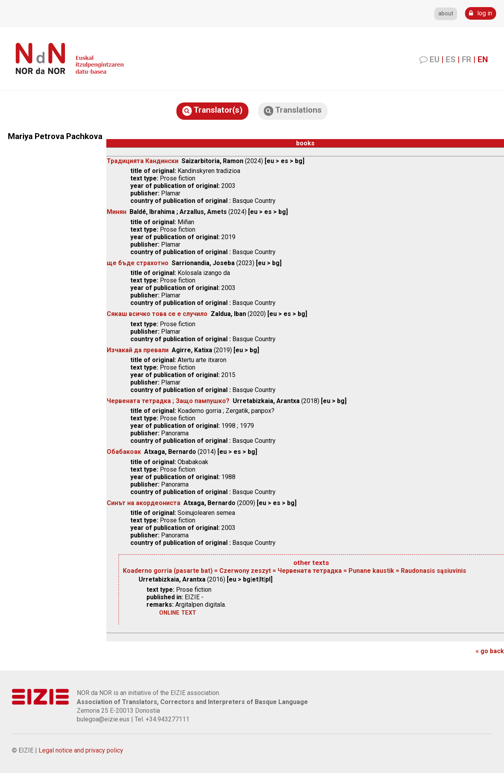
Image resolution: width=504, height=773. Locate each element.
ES (451, 59)
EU (434, 59)
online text (177, 612)
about (445, 13)
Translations (293, 110)
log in (480, 13)
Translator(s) (212, 110)
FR (466, 59)
